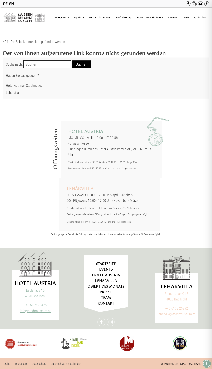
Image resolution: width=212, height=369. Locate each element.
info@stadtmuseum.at (35, 311)
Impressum (21, 363)
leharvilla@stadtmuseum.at (176, 314)
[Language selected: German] (9, 4)
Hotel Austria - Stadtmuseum (25, 86)
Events (79, 17)
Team (185, 17)
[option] (11, 4)
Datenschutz (39, 363)
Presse (172, 17)
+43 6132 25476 (35, 305)
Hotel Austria (99, 17)
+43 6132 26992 (176, 308)
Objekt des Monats (149, 17)
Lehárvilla (123, 17)
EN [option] (11, 4)
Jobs (7, 363)
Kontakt (200, 17)
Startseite (61, 17)
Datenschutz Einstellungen (66, 363)
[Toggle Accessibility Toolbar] (207, 364)
